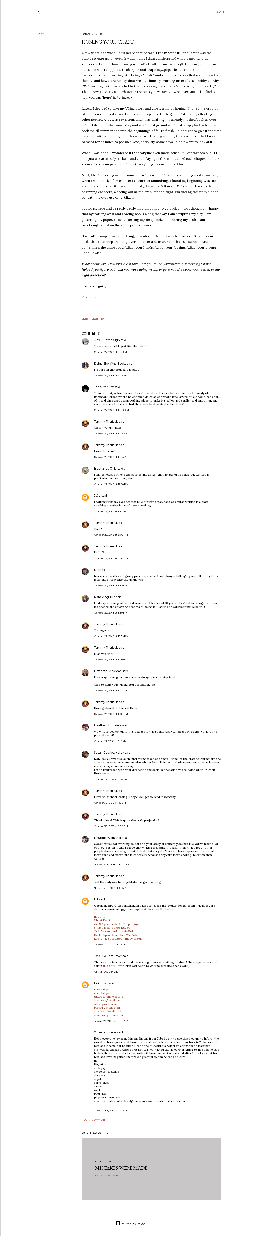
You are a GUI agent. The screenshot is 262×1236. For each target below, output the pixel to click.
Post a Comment (93, 1119)
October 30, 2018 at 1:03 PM (111, 802)
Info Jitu (99, 916)
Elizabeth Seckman (108, 671)
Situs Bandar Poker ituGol (112, 927)
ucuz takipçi (102, 989)
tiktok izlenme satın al (109, 996)
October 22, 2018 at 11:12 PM (110, 690)
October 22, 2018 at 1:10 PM (110, 511)
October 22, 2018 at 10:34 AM (111, 410)
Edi (96, 899)
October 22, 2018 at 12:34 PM (111, 484)
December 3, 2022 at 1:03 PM (111, 1110)
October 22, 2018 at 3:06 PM (111, 534)
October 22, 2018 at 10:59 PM (111, 636)
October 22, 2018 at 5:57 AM (110, 352)
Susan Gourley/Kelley (109, 752)
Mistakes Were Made (121, 1168)
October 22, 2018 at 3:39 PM (110, 612)
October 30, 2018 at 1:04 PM (111, 826)
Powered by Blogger (131, 1223)
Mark (97, 570)
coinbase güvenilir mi (108, 1015)
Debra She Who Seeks (110, 363)
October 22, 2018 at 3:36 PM (110, 585)
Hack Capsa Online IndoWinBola (115, 935)
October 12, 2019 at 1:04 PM (110, 944)
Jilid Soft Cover (114, 966)
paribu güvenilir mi (107, 1008)
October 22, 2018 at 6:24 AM (111, 375)
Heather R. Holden (107, 725)
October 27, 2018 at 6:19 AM (110, 741)
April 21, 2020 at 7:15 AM (108, 971)
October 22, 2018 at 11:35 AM (110, 433)
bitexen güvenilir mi (107, 1011)
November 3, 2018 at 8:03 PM (111, 864)
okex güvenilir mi (105, 1004)
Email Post (97, 318)
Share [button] (41, 34)
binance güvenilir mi (107, 1000)
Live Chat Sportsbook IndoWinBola (118, 938)
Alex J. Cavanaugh (107, 340)
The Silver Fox (104, 387)
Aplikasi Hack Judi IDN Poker (155, 909)
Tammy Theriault (106, 421)
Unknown (101, 983)
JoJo (97, 496)
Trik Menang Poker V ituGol (113, 931)
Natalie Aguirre (104, 597)
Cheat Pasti (102, 920)
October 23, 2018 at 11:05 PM (111, 713)
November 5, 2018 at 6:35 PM (111, 887)
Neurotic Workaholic (108, 838)
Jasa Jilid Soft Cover (108, 956)
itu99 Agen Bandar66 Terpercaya (116, 924)
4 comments (112, 1175)
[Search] (219, 12)
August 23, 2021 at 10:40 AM (111, 1020)
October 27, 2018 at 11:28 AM (111, 779)
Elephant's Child (105, 468)
